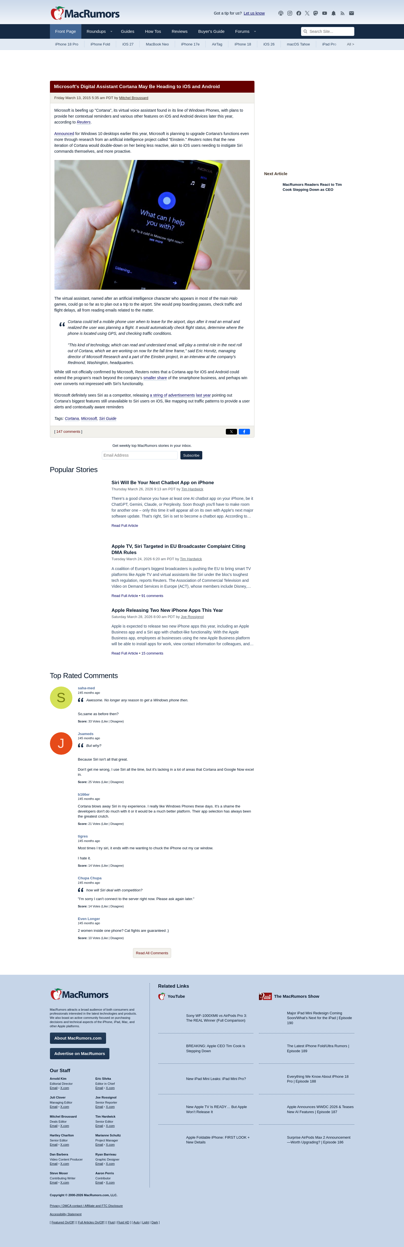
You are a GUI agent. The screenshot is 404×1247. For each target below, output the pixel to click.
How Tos (153, 31)
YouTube (176, 996)
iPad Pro (329, 44)
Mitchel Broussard (133, 98)
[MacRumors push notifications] (333, 13)
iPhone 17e (190, 44)
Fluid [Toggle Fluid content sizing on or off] (111, 1222)
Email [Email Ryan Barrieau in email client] (99, 1163)
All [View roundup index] (350, 44)
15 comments (152, 653)
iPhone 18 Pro (66, 44)
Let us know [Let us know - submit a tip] (254, 13)
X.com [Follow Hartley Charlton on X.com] (64, 1144)
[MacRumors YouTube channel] (324, 13)
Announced (64, 133)
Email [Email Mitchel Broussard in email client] (54, 1125)
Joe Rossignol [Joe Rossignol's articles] (105, 1097)
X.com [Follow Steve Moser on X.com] (64, 1182)
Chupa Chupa (90, 878)
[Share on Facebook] (244, 431)
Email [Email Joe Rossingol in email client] (99, 1106)
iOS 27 (128, 44)
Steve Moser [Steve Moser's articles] (59, 1173)
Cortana (72, 418)
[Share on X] (231, 431)
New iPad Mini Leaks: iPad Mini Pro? (216, 1079)
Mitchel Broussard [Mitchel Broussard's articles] (63, 1116)
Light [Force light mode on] (145, 1222)
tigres (83, 836)
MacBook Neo (157, 44)
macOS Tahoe (298, 44)
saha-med (86, 688)
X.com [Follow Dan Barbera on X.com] (64, 1163)
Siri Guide (107, 418)
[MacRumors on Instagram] (290, 13)
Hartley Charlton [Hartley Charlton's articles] (62, 1135)
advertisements (181, 395)
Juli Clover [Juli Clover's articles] (58, 1097)
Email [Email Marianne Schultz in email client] (99, 1144)
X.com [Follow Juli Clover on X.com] (64, 1106)
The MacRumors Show (296, 996)
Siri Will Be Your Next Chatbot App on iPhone (163, 482)
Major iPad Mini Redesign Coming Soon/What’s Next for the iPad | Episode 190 (319, 1018)
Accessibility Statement (66, 1214)
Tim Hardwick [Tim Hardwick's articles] (105, 1116)
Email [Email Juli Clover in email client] (54, 1106)
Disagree (117, 721)
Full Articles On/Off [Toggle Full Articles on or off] (91, 1222)
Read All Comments (152, 953)
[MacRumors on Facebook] (299, 13)
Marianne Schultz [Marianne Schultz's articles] (108, 1135)
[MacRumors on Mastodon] (315, 13)
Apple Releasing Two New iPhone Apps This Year (167, 610)
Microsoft (89, 418)
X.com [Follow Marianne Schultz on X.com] (110, 1144)
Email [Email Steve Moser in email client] (54, 1182)
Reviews (180, 31)
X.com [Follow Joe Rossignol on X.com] (110, 1106)
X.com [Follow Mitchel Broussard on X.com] (64, 1125)
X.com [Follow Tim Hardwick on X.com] (110, 1125)
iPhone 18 (243, 44)
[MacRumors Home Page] (85, 13)
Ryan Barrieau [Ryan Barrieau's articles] (105, 1154)
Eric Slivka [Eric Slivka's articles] (103, 1078)
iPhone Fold (100, 44)
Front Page (65, 31)
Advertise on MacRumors (79, 1053)
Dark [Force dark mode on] (155, 1222)
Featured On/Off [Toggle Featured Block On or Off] (63, 1222)
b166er (84, 794)
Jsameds (86, 734)
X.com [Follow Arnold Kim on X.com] (64, 1088)
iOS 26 (269, 44)
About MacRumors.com (78, 1038)
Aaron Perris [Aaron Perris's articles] (104, 1173)
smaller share (155, 378)
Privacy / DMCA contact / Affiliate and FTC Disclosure (86, 1205)
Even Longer (89, 919)
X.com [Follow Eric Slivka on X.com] (110, 1088)
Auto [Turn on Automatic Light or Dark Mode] (136, 1222)
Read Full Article (125, 525)
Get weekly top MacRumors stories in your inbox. (152, 445)
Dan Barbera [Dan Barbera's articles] (59, 1154)
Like (105, 721)
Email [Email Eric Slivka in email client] (99, 1088)
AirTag (217, 44)
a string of (158, 395)
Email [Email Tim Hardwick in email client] (99, 1125)
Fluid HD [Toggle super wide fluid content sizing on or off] (123, 1222)
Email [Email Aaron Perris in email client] (99, 1182)
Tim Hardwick (192, 489)
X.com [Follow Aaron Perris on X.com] (110, 1182)
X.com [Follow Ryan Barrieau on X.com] (110, 1163)
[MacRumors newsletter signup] (351, 13)
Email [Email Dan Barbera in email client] (54, 1163)
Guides (127, 31)
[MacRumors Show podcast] (281, 13)
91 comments (152, 596)
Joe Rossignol (192, 617)
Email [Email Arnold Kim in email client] (54, 1088)
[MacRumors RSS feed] (342, 13)
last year (203, 395)
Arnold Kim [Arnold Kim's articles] (58, 1078)
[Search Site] (327, 31)
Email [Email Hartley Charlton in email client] (54, 1144)
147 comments (68, 431)
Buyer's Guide (211, 31)
